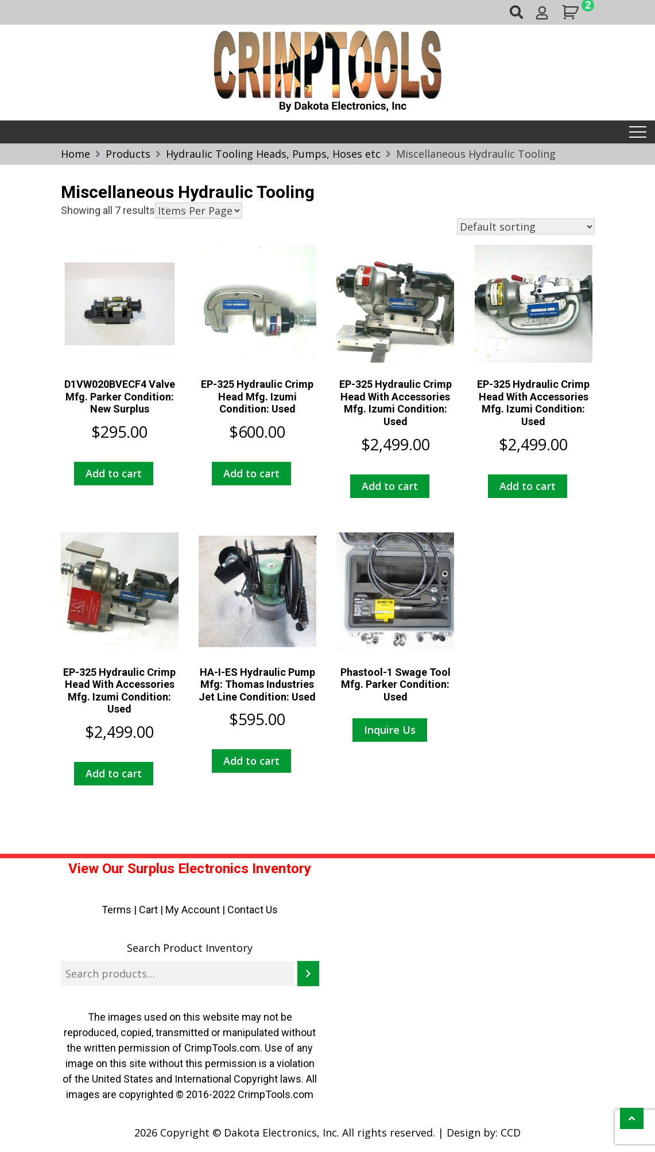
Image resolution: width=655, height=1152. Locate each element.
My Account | (196, 910)
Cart (148, 910)
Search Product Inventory (190, 948)
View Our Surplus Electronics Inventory (189, 869)
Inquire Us (390, 730)
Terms (116, 910)
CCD (511, 1132)
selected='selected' (198, 211)
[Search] (308, 973)
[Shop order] (526, 227)
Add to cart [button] (114, 473)
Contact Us (252, 910)
